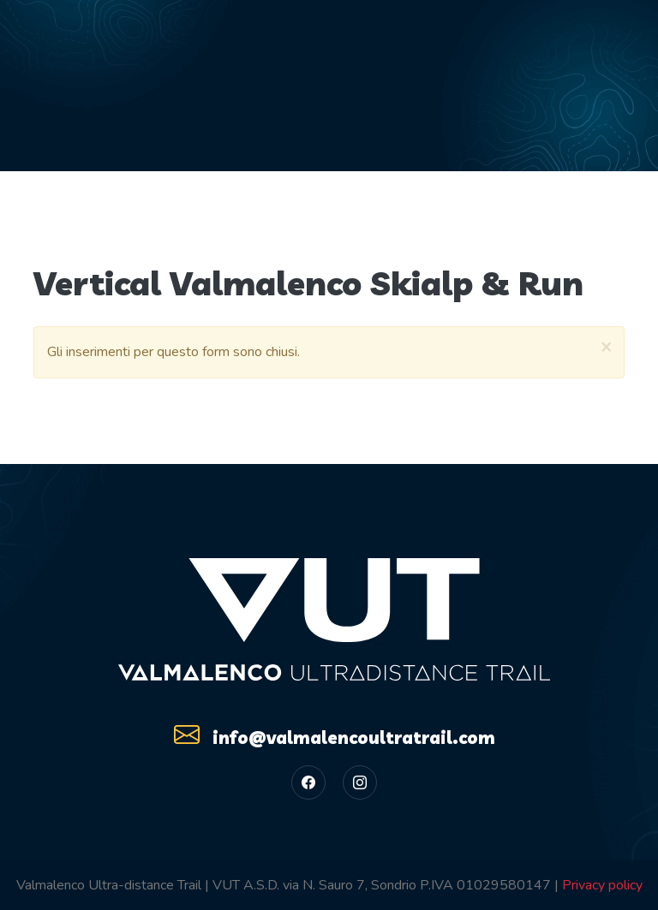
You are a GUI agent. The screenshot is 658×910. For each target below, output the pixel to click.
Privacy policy (602, 885)
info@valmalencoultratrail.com (334, 734)
